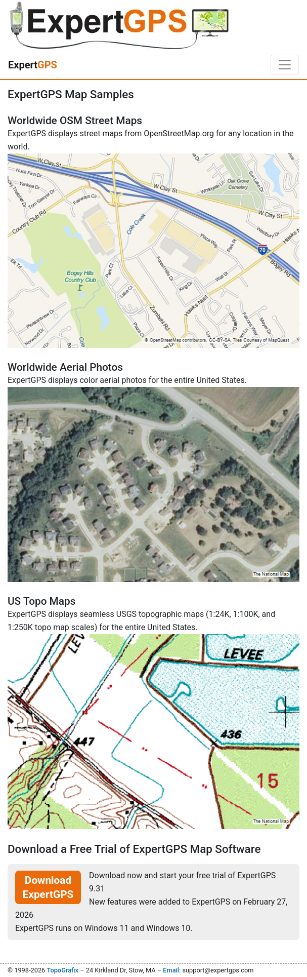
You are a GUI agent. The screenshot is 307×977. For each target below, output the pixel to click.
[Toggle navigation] (285, 65)
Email (171, 970)
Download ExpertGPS (48, 887)
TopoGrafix (62, 970)
